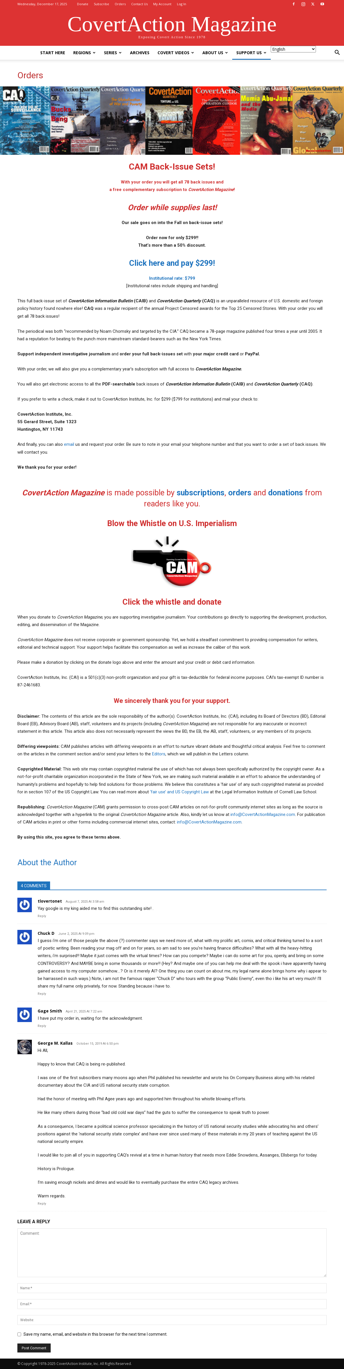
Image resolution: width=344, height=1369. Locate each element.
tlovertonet (50, 901)
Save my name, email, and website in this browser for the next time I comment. (95, 1334)
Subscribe (101, 4)
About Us (215, 52)
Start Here (52, 52)
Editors (158, 754)
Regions (84, 52)
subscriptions (200, 492)
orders (239, 492)
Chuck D (46, 933)
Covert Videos (176, 52)
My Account (162, 4)
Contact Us (139, 4)
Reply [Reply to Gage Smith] (42, 1026)
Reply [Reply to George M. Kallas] (42, 1204)
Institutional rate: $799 (172, 278)
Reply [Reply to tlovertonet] (42, 916)
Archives (139, 52)
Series (113, 52)
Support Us (251, 52)
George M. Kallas (55, 1043)
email (69, 444)
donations (285, 492)
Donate (82, 4)
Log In (181, 4)
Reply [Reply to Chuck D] (42, 994)
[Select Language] (293, 49)
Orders (120, 4)
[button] (337, 53)
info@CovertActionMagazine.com (262, 814)
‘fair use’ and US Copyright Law (179, 792)
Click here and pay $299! (172, 263)
